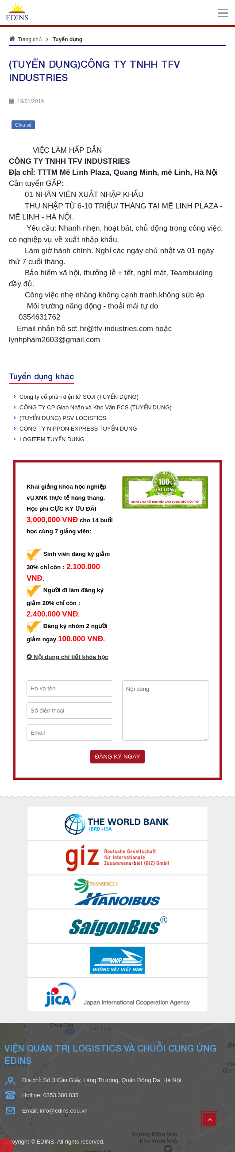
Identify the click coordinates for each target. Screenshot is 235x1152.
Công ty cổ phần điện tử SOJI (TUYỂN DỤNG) (79, 396)
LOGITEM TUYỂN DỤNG (52, 439)
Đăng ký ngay (117, 756)
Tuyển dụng (67, 39)
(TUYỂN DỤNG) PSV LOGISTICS (62, 418)
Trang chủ (30, 39)
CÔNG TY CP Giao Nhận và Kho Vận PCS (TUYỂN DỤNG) (95, 407)
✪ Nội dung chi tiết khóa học (67, 657)
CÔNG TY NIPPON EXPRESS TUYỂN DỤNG (78, 428)
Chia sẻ (23, 124)
